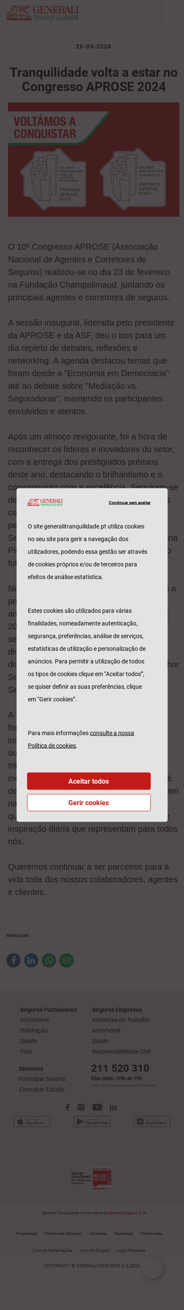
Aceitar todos (88, 781)
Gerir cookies (88, 803)
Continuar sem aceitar (130, 502)
